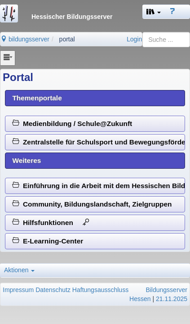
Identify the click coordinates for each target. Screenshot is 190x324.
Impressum (18, 289)
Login (134, 39)
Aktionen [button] (19, 270)
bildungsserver (24, 39)
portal (67, 39)
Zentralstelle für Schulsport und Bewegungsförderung (98, 142)
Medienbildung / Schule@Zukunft (72, 123)
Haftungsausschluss (100, 289)
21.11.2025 (171, 298)
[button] (153, 11)
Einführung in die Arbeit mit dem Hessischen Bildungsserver (98, 185)
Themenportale (37, 98)
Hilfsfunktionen (50, 222)
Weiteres (26, 160)
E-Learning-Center (47, 241)
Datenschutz (53, 289)
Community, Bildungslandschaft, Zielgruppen (92, 204)
